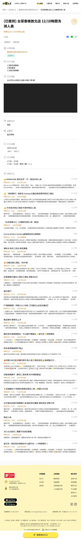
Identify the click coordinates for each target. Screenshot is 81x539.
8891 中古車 (66, 520)
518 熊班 (7, 520)
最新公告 (66, 3)
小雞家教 (49, 3)
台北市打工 (12, 10)
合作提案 (74, 496)
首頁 (4, 10)
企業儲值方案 (58, 485)
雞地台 (57, 3)
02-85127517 (15, 512)
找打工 (41, 479)
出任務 (12, 520)
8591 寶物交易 (42, 520)
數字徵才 (73, 520)
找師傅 (17, 520)
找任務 (41, 482)
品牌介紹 (74, 479)
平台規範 (74, 489)
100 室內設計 (33, 520)
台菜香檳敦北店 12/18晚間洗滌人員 (52, 10)
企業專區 (75, 3)
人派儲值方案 (58, 489)
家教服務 (74, 482)
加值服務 (56, 482)
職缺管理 (56, 479)
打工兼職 (40, 3)
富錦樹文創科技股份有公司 (28, 10)
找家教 (41, 485)
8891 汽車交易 (51, 520)
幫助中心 (74, 492)
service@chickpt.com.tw (39, 512)
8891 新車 (59, 520)
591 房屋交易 (24, 520)
